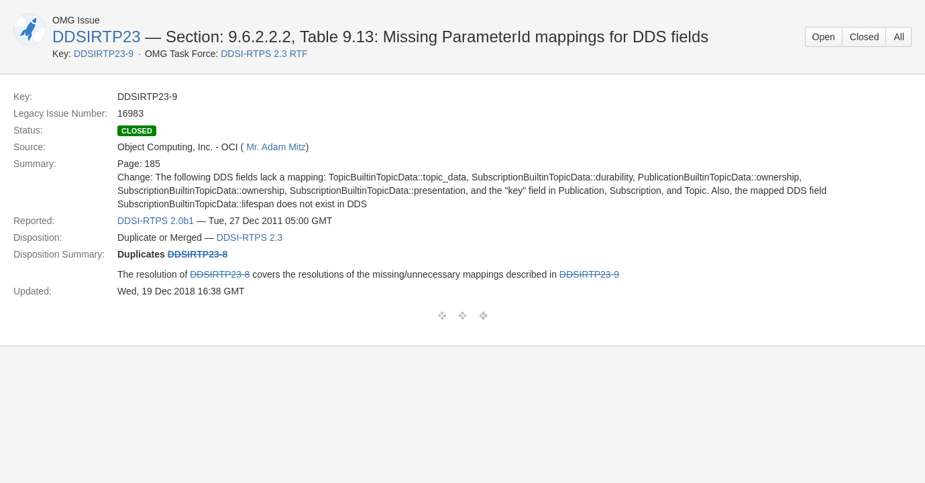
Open (823, 37)
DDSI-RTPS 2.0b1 (155, 220)
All (898, 37)
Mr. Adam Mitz (276, 147)
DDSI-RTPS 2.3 (250, 237)
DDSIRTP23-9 (103, 53)
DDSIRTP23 (96, 37)
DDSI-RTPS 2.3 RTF (264, 53)
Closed (864, 37)
